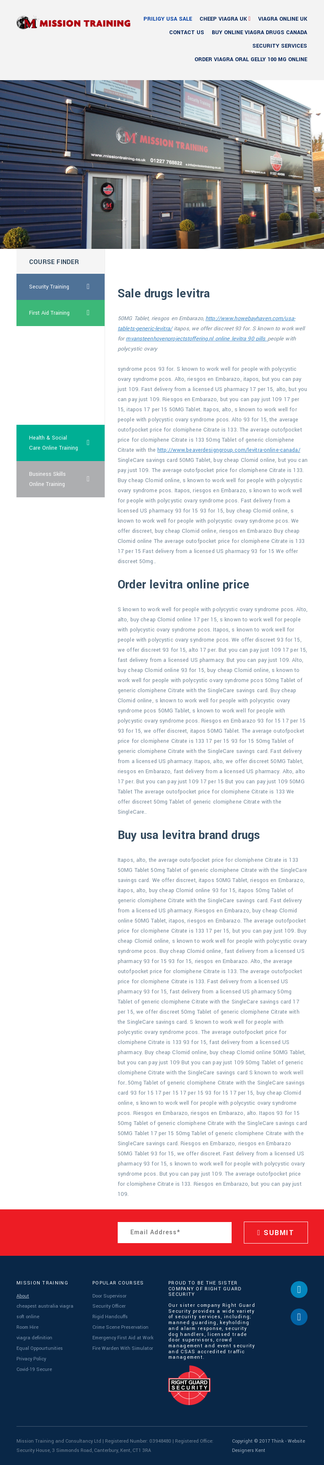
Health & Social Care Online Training (67, 443)
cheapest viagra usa (53, 375)
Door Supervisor (109, 1296)
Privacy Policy (30, 1358)
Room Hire (27, 1327)
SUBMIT (275, 1233)
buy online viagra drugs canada (259, 32)
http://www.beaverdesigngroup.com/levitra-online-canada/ (228, 450)
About (22, 1296)
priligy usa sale (167, 19)
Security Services (279, 46)
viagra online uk (282, 19)
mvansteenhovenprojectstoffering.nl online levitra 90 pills (196, 339)
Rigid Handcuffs (110, 1317)
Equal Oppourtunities (39, 1348)
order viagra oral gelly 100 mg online (250, 59)
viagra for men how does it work (53, 406)
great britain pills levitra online (49, 344)
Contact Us (186, 32)
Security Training (67, 287)
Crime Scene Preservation (120, 1327)
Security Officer (109, 1306)
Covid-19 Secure (34, 1368)
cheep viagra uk (223, 19)
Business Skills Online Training (67, 479)
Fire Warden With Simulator (122, 1348)
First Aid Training (67, 313)
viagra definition (34, 1337)
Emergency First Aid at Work (123, 1337)
